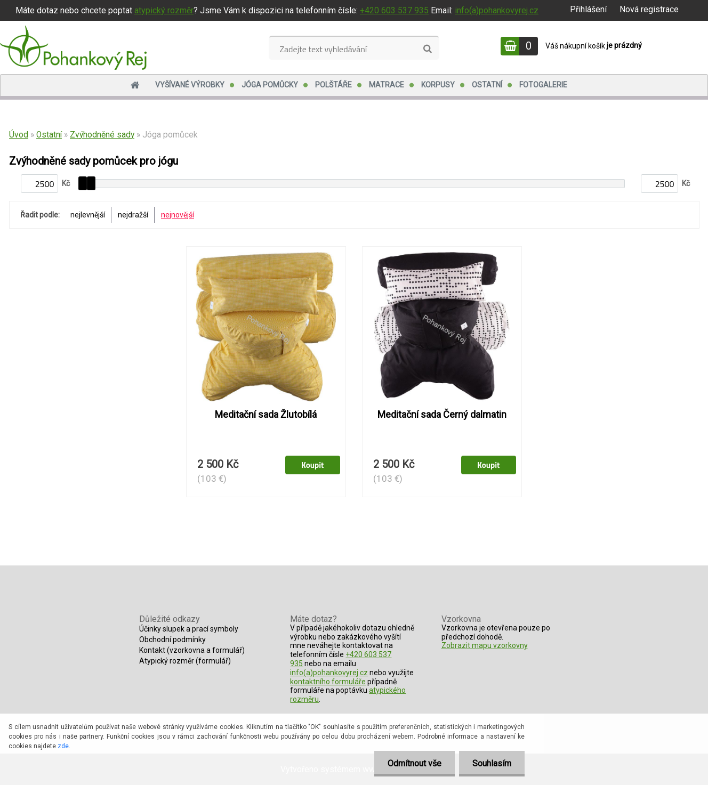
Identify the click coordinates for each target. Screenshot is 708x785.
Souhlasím (491, 763)
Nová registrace (649, 9)
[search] (427, 49)
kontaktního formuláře (328, 681)
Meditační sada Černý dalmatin (441, 414)
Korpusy (438, 84)
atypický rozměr (164, 10)
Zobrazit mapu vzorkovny (484, 645)
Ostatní (487, 84)
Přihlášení (588, 9)
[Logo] (73, 47)
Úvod (18, 135)
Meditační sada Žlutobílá (266, 414)
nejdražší (133, 215)
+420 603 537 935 (394, 10)
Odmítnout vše (414, 763)
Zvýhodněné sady (102, 135)
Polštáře (333, 84)
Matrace (386, 84)
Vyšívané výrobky (189, 84)
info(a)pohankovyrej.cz (496, 10)
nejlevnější (87, 215)
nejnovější (177, 215)
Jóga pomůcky (270, 84)
